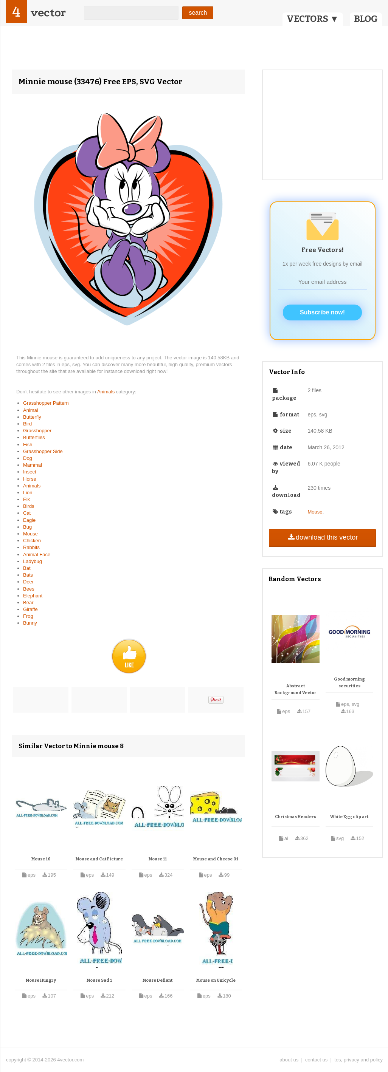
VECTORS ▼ (313, 19)
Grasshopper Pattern (46, 403)
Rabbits (31, 547)
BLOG (366, 19)
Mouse (30, 534)
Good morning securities (349, 682)
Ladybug (32, 561)
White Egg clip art (349, 816)
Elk (26, 499)
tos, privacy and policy (358, 1060)
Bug (27, 527)
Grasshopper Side (43, 451)
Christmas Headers (295, 816)
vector (48, 12)
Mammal (32, 465)
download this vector (322, 537)
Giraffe (30, 609)
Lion (28, 492)
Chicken (32, 540)
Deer (28, 582)
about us (288, 1060)
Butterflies (34, 437)
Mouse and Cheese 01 (215, 859)
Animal (30, 410)
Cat (27, 513)
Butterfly (32, 417)
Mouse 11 (158, 859)
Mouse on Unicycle (216, 980)
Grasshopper (37, 430)
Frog (28, 616)
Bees (28, 589)
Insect (29, 472)
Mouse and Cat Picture (99, 859)
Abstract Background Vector (296, 689)
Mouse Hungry (41, 980)
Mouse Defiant (157, 980)
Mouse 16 (40, 859)
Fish (28, 444)
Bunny (30, 623)
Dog (27, 458)
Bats (28, 575)
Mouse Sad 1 (99, 980)
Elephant (32, 596)
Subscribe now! (322, 312)
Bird (27, 424)
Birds (28, 506)
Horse (29, 479)
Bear (28, 602)
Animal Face (36, 554)
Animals (106, 391)
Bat (27, 568)
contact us (316, 1060)
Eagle (29, 520)
